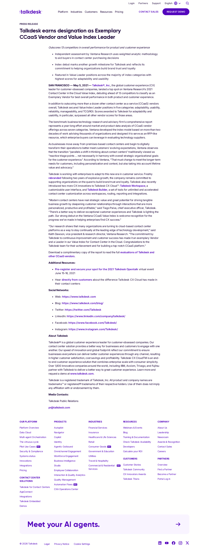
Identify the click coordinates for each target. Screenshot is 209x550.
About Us (162, 427)
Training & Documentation (136, 437)
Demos (23, 506)
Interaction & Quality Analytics (69, 475)
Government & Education (101, 451)
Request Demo (176, 11)
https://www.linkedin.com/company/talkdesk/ (96, 316)
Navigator (59, 432)
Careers (162, 451)
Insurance (93, 432)
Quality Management (65, 479)
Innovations (26, 460)
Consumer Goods (97, 446)
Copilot (57, 437)
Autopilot (59, 427)
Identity (58, 441)
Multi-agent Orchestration (33, 437)
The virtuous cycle (29, 441)
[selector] (63, 12)
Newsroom (163, 437)
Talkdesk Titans (131, 478)
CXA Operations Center (66, 489)
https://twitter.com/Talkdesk (83, 309)
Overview (162, 464)
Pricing (119, 11)
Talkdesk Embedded (30, 501)
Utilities (92, 456)
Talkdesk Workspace (132, 185)
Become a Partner (167, 474)
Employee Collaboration (66, 470)
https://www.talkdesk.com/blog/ (83, 303)
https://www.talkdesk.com (79, 296)
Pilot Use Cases (28, 446)
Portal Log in (164, 478)
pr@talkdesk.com (59, 407)
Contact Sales (148, 11)
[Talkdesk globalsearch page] (187, 3)
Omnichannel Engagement (67, 451)
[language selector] (173, 3)
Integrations (26, 465)
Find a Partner (165, 469)
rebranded (54, 178)
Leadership (163, 432)
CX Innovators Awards (134, 474)
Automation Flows (63, 484)
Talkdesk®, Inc (101, 85)
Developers (129, 446)
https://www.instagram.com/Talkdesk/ (93, 329)
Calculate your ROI (132, 451)
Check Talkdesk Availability (137, 441)
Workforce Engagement (66, 456)
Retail (91, 441)
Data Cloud (25, 432)
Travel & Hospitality (98, 460)
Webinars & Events (132, 427)
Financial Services (97, 427)
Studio (57, 465)
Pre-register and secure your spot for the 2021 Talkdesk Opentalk (96, 269)
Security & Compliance (31, 451)
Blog (125, 432)
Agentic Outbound (63, 446)
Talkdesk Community (134, 469)
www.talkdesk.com (82, 373)
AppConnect (26, 491)
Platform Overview (29, 427)
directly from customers (77, 279)
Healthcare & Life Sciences (102, 437)
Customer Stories (132, 464)
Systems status (27, 456)
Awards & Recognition (169, 441)
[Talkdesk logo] (31, 12)
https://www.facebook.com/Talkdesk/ (92, 322)
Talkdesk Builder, (97, 189)
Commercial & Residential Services (101, 467)
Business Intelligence (64, 460)
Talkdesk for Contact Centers (35, 487)
